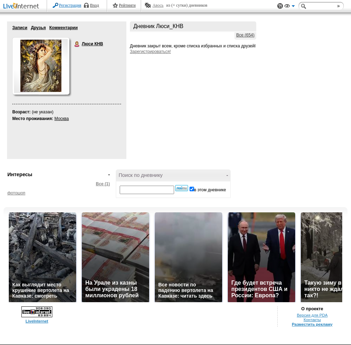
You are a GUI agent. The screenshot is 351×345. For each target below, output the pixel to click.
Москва (61, 118)
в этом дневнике (210, 189)
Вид (289, 7)
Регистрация (70, 5)
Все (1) (103, 183)
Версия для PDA (312, 315)
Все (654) (245, 35)
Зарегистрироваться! (150, 51)
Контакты (312, 320)
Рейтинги (127, 5)
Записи (19, 27)
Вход (94, 5)
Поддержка (280, 6)
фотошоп (16, 193)
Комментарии (63, 27)
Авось (157, 5)
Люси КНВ (77, 44)
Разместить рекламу (312, 324)
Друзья (38, 27)
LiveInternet (22, 6)
